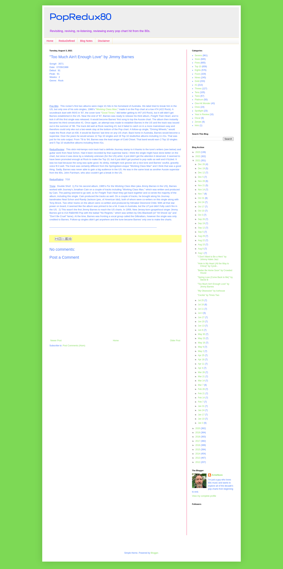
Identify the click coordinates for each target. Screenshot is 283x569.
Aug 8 (201, 248)
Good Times (108, 112)
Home (50, 40)
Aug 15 (201, 244)
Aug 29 (201, 236)
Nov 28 (201, 181)
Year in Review (202, 114)
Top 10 (198, 66)
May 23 (202, 338)
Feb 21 (201, 393)
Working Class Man (106, 109)
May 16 (202, 342)
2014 (198, 453)
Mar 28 (201, 372)
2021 (198, 160)
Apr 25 (201, 355)
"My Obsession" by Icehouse (211, 291)
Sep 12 (201, 227)
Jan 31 (201, 406)
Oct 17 (201, 206)
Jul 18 (201, 304)
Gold (197, 81)
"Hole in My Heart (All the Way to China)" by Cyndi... (213, 264)
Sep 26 (201, 219)
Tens (197, 92)
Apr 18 (201, 359)
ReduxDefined (67, 40)
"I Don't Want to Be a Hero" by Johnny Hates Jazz (211, 257)
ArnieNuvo (217, 475)
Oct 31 (201, 198)
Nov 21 (201, 185)
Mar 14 (201, 380)
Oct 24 (201, 202)
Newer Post (56, 340)
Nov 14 (201, 189)
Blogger (154, 553)
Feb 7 (201, 402)
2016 (198, 445)
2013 (198, 458)
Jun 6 (201, 330)
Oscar (198, 118)
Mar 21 (201, 376)
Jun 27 (201, 317)
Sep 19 (201, 223)
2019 (198, 432)
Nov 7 (201, 193)
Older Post (175, 340)
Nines (197, 77)
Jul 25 (201, 300)
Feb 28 (201, 389)
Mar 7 (201, 385)
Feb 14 (201, 397)
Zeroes (198, 122)
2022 (198, 156)
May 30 (202, 334)
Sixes (197, 59)
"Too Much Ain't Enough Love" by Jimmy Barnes (213, 285)
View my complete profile (204, 496)
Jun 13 (201, 325)
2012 (198, 462)
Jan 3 (201, 423)
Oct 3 (201, 215)
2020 (198, 428)
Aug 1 (201, 253)
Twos (197, 96)
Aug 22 (201, 240)
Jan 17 (201, 414)
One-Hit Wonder (202, 103)
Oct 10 (201, 210)
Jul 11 (201, 309)
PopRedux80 (80, 16)
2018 (198, 436)
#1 (196, 85)
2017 (198, 441)
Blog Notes (86, 40)
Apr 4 (201, 368)
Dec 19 (201, 168)
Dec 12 (201, 172)
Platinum (199, 99)
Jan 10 (201, 419)
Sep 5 (201, 232)
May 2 (201, 351)
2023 (198, 152)
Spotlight (199, 111)
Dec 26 (201, 164)
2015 (198, 449)
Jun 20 (201, 321)
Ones (197, 107)
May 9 (201, 347)
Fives (197, 62)
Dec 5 (201, 177)
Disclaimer (104, 40)
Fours (197, 74)
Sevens (198, 55)
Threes (198, 88)
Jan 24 (201, 410)
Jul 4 (200, 313)
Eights (198, 70)
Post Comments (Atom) (74, 345)
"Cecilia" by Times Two (208, 295)
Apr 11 (201, 364)
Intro (197, 125)
